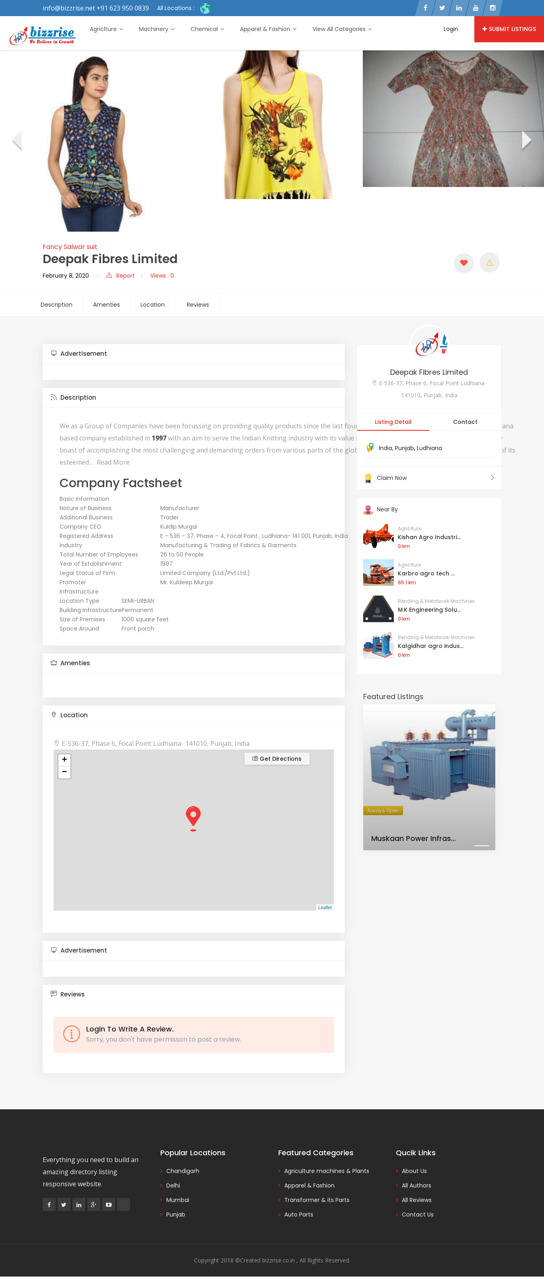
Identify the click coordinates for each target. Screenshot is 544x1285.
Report (120, 276)
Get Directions (277, 759)
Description (56, 305)
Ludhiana (429, 448)
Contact (465, 422)
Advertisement (79, 353)
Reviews (198, 305)
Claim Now (429, 478)
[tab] (194, 354)
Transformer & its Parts (317, 1200)
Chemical (207, 29)
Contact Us (418, 1214)
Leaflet (324, 907)
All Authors (416, 1185)
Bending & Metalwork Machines (436, 601)
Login (451, 29)
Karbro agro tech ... (426, 573)
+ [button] (64, 760)
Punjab (404, 448)
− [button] (64, 772)
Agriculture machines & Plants (326, 1171)
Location (153, 305)
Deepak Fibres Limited (429, 372)
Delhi (173, 1185)
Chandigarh (182, 1171)
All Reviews (417, 1200)
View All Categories (342, 29)
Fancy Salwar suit (70, 246)
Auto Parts (298, 1214)
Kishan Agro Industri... (429, 537)
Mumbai (177, 1200)
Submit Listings (509, 29)
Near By (380, 509)
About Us (414, 1171)
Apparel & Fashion (268, 29)
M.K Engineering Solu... (429, 610)
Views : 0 (162, 276)
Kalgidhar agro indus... (430, 646)
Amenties (106, 305)
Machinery (156, 29)
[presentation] (16, 141)
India (385, 448)
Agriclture (106, 29)
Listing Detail (393, 422)
